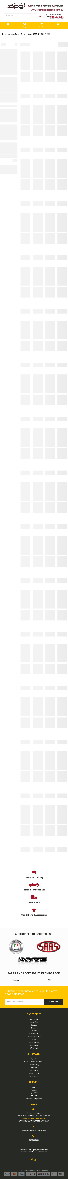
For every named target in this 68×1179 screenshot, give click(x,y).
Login (34, 1087)
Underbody (34, 1045)
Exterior (34, 1028)
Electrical (34, 1025)
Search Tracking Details (34, 1098)
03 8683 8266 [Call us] (34, 1140)
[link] (32, 1159)
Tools (34, 1039)
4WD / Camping (34, 1019)
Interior (34, 1031)
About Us (34, 1059)
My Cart (34, 1096)
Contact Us (34, 1070)
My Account (34, 1093)
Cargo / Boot (34, 1022)
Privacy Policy (34, 1073)
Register (34, 1090)
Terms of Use (34, 1076)
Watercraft (34, 1048)
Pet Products (34, 1034)
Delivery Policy (34, 1065)
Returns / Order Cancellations (34, 1062)
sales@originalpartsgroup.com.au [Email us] (34, 1130)
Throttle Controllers (34, 1036)
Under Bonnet (34, 1042)
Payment (34, 1067)
